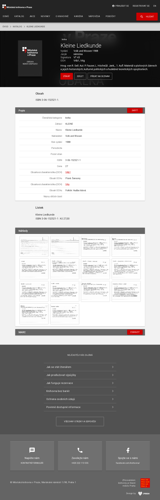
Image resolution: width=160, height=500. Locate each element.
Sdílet (80, 76)
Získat (66, 76)
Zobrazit (135, 332)
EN (155, 6)
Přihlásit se (120, 6)
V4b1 (68, 172)
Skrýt (135, 110)
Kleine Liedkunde (36, 26)
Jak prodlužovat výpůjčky (61, 375)
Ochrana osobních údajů (60, 399)
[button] (30, 59)
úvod (5, 26)
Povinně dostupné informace (63, 407)
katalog (17, 26)
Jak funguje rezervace (59, 383)
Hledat (147, 16)
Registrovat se (141, 6)
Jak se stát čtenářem (58, 367)
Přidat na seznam (100, 76)
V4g (67, 184)
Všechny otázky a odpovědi (80, 421)
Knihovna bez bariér (58, 391)
